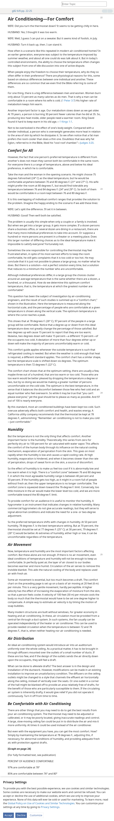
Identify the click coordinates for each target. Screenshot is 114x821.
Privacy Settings (50, 807)
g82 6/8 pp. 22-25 (20, 11)
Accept (8, 815)
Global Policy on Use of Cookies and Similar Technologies (41, 803)
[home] (5, 4)
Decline (21, 815)
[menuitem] (5, 4)
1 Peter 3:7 (68, 100)
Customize (36, 815)
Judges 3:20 (86, 142)
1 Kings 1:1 (65, 121)
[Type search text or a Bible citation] (82, 4)
